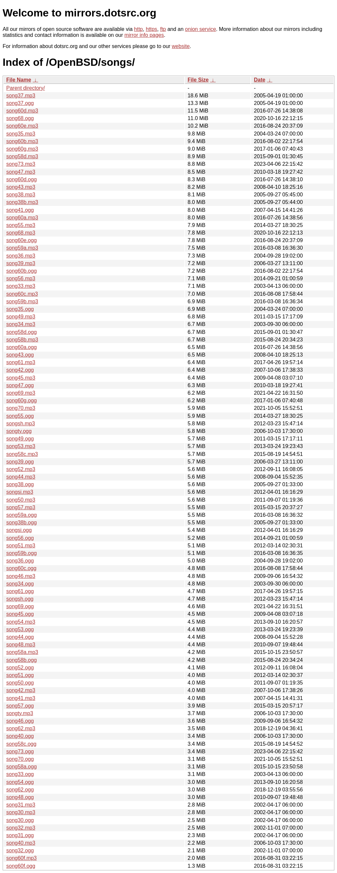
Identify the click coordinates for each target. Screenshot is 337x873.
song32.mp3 (20, 828)
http (138, 29)
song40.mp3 (20, 843)
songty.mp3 (19, 713)
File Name (18, 80)
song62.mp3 (20, 728)
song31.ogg (20, 835)
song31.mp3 (20, 805)
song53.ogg (20, 629)
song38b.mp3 (22, 202)
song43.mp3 (20, 187)
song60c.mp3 (22, 294)
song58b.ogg (21, 660)
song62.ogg (20, 789)
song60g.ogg (21, 400)
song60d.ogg (21, 179)
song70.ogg (20, 759)
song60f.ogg (20, 866)
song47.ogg (20, 385)
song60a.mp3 (22, 217)
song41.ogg (20, 210)
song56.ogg (20, 538)
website (181, 46)
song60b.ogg (21, 271)
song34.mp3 (20, 324)
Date (259, 80)
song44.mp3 (20, 477)
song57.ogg (20, 706)
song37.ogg (20, 103)
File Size (198, 80)
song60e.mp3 (22, 126)
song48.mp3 (20, 644)
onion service (200, 29)
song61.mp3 (20, 362)
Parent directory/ (25, 88)
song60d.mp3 (22, 110)
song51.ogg (20, 675)
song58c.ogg (21, 744)
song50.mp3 (20, 500)
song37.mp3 (20, 95)
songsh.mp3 (20, 423)
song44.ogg (20, 637)
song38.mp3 (20, 194)
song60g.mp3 (22, 149)
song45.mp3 (20, 378)
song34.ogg (20, 583)
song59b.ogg (21, 553)
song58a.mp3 (22, 652)
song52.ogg (20, 667)
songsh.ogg (20, 599)
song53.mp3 (20, 446)
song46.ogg (20, 721)
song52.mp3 (20, 469)
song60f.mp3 (21, 858)
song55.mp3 (20, 225)
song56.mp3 (20, 278)
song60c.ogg (21, 568)
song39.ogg (20, 461)
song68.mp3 (20, 233)
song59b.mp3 (22, 301)
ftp (163, 29)
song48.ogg (20, 797)
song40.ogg (20, 736)
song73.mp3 (20, 164)
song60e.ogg (21, 240)
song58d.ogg (21, 332)
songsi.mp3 (19, 492)
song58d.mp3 (22, 156)
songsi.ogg (19, 530)
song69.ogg (20, 606)
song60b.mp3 (22, 141)
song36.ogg (20, 560)
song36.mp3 (20, 256)
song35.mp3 (20, 134)
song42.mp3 (20, 690)
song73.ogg (20, 751)
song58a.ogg (21, 766)
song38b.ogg (21, 522)
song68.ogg (20, 118)
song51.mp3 (20, 545)
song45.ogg (20, 614)
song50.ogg (20, 683)
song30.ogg (20, 820)
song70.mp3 (20, 408)
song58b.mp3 (22, 339)
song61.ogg (20, 591)
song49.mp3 (20, 316)
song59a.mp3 (22, 248)
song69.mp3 (20, 393)
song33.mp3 (20, 286)
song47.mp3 (20, 172)
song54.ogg (20, 782)
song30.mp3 (20, 812)
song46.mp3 (20, 576)
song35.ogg (20, 309)
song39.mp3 (20, 263)
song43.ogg (20, 355)
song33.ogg (20, 774)
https (151, 29)
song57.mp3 (20, 507)
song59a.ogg (21, 515)
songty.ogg (19, 431)
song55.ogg (20, 416)
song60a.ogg (21, 347)
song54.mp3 (20, 622)
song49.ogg (20, 438)
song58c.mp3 (22, 454)
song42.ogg (20, 370)
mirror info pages (144, 35)
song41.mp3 (20, 698)
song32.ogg (20, 850)
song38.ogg (20, 484)
